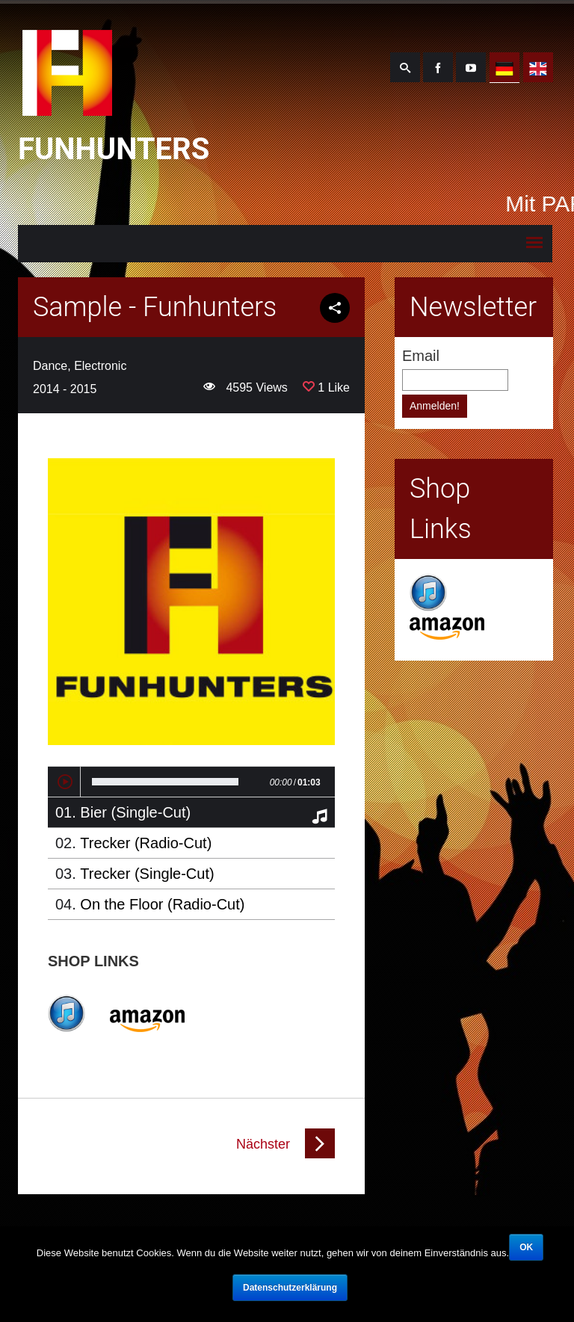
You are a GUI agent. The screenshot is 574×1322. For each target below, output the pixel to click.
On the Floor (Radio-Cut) (162, 904)
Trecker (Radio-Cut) (146, 843)
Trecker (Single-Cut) (147, 873)
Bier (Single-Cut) (135, 812)
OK (526, 1247)
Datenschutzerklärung (290, 1287)
